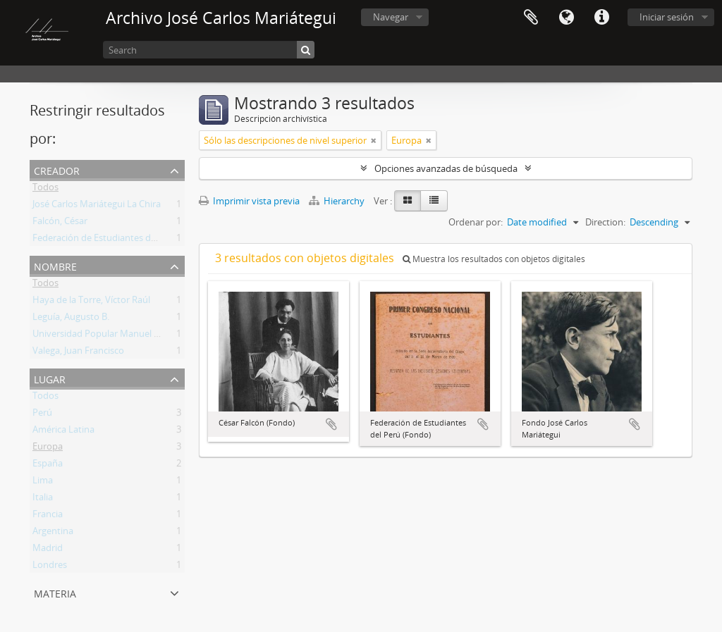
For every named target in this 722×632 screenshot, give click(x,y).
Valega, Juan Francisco (78, 353)
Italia (42, 499)
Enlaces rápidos (601, 17)
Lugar (50, 378)
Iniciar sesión (667, 17)
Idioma (566, 17)
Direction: (605, 222)
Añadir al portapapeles (331, 424)
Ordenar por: (475, 222)
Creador (57, 169)
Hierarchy (338, 200)
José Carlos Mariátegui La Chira (96, 206)
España (47, 465)
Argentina (52, 533)
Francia (47, 516)
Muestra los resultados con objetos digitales (494, 259)
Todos (45, 189)
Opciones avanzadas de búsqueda (446, 168)
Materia (55, 592)
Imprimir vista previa (249, 200)
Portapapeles (531, 17)
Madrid (47, 550)
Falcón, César (59, 223)
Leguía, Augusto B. (70, 319)
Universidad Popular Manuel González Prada (125, 336)
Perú (42, 415)
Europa (47, 448)
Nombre (55, 265)
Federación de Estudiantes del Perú (106, 240)
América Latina (63, 432)
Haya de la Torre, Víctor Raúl (91, 302)
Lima (42, 482)
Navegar (390, 17)
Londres (49, 567)
